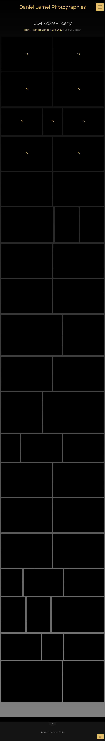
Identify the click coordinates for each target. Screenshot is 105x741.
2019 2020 (57, 29)
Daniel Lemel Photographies (52, 7)
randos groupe (41, 29)
